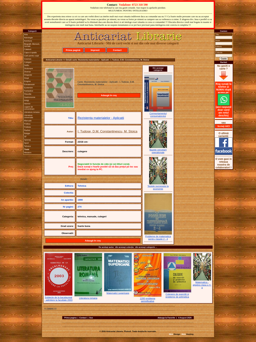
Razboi (27, 130)
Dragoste (28, 75)
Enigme (27, 81)
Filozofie (27, 94)
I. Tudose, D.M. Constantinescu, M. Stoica (107, 131)
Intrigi (26, 100)
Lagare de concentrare (29, 108)
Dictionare (28, 68)
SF (25, 137)
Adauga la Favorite (166, 318)
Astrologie (28, 38)
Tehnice (27, 146)
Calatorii (27, 49)
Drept (26, 78)
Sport (26, 143)
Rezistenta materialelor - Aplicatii (101, 118)
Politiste (27, 127)
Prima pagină (73, 50)
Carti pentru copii (31, 56)
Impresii (95, 50)
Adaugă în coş (109, 95)
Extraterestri (29, 84)
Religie (27, 133)
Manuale (28, 121)
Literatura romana (32, 112)
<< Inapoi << (50, 308)
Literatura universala (28, 116)
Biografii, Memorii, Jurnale (32, 45)
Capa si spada (30, 52)
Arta (26, 34)
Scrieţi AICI (223, 126)
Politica (27, 124)
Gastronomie (29, 97)
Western (27, 152)
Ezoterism (28, 88)
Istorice (27, 104)
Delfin (26, 65)
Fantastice (28, 91)
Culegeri (27, 62)
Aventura (28, 41)
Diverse (27, 72)
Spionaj (27, 140)
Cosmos (27, 59)
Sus (91, 318)
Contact (117, 50)
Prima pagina (70, 318)
